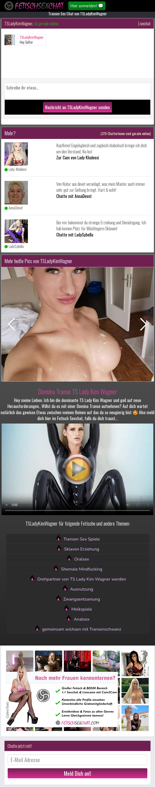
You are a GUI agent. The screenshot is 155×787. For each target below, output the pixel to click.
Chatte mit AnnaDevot (74, 196)
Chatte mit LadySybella (74, 234)
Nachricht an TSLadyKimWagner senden (77, 107)
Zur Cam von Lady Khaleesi (77, 157)
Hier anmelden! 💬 (86, 5)
